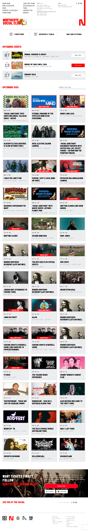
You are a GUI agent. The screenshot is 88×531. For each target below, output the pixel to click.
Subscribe (61, 486)
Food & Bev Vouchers (72, 526)
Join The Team (29, 3)
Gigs (4, 8)
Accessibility (29, 6)
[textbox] (72, 87)
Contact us (27, 10)
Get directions (42, 14)
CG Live (31, 518)
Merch (26, 13)
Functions (6, 13)
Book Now (6, 3)
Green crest (18, 518)
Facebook (50, 491)
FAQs (25, 8)
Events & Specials (10, 10)
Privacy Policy (71, 518)
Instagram (62, 491)
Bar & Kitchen (8, 6)
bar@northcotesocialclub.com (46, 11)
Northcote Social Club (14, 22)
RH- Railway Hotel (25, 518)
